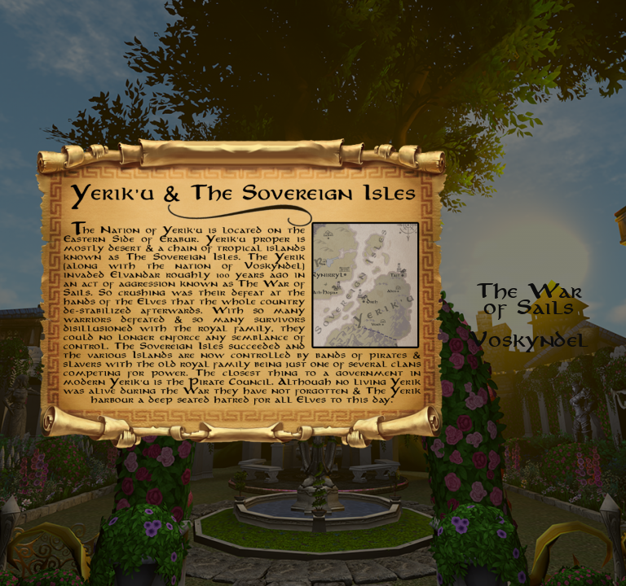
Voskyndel (529, 339)
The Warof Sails (530, 298)
